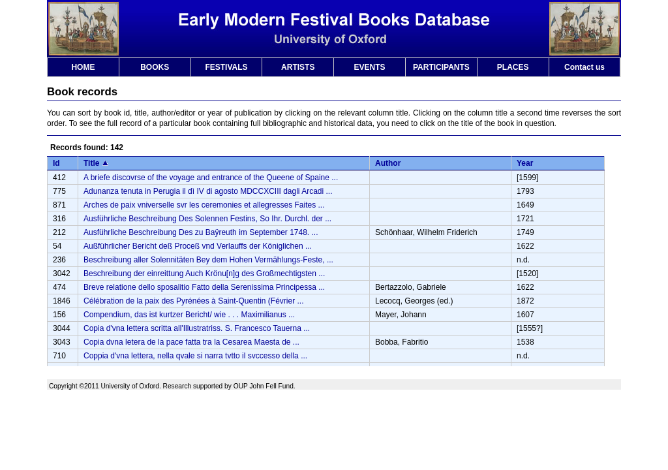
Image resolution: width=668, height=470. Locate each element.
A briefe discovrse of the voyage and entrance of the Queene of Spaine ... (211, 177)
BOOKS (154, 67)
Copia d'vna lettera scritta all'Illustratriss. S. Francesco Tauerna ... (197, 328)
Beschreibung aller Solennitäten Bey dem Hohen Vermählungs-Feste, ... (208, 259)
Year (525, 163)
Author (388, 163)
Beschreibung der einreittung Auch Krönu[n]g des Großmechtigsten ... (204, 273)
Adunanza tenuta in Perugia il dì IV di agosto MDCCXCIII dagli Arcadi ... (208, 191)
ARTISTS (297, 67)
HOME (83, 67)
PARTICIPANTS (441, 67)
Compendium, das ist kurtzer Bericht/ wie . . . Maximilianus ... (189, 314)
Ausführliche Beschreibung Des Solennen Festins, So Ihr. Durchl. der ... (207, 218)
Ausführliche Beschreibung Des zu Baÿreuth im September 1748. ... (201, 232)
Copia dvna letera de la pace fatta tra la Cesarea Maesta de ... (191, 342)
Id (56, 163)
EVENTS (370, 67)
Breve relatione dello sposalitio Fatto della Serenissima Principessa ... (204, 287)
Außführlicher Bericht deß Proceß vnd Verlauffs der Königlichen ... (198, 246)
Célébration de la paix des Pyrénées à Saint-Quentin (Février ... (194, 301)
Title (91, 163)
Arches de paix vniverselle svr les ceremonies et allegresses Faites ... (204, 205)
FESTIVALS (226, 67)
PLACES (513, 67)
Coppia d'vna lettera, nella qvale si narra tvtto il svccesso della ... (195, 355)
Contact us (584, 67)
